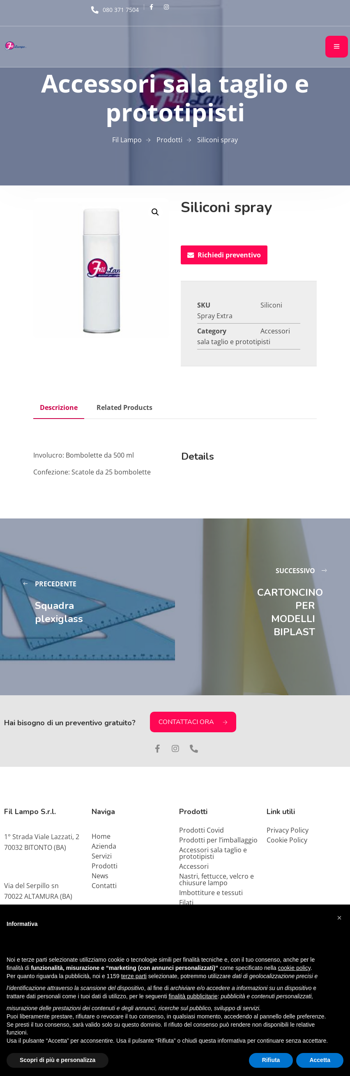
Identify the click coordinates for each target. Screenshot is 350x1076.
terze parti (134, 976)
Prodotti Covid (201, 830)
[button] (155, 212)
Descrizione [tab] (59, 407)
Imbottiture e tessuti (211, 892)
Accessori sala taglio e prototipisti (213, 853)
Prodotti (104, 865)
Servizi (102, 856)
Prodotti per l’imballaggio (218, 840)
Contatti (104, 885)
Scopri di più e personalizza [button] (57, 1060)
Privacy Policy (288, 830)
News (100, 875)
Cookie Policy (287, 840)
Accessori (194, 866)
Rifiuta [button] (271, 1060)
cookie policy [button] (294, 968)
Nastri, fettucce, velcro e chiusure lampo (216, 879)
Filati (186, 902)
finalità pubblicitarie (193, 996)
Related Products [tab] (124, 407)
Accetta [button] (319, 1060)
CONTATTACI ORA (193, 722)
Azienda (104, 846)
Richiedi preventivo (224, 254)
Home (101, 836)
